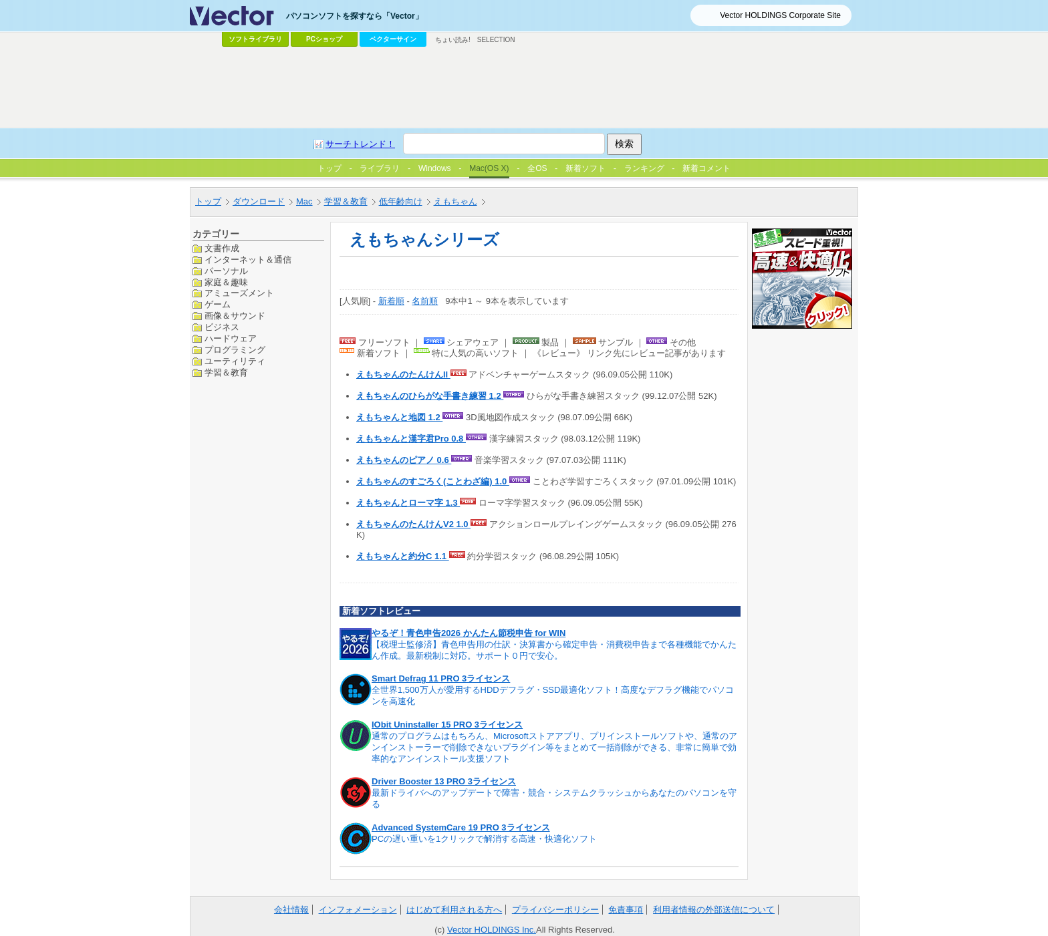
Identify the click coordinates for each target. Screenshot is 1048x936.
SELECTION (496, 39)
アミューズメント (239, 293)
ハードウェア (231, 338)
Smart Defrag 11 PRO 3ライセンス (441, 678)
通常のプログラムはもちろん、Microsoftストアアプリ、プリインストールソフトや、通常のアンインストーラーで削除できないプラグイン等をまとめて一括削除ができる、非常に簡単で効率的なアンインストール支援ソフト (554, 747)
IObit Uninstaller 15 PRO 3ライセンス (447, 725)
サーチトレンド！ (360, 144)
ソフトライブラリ (255, 39)
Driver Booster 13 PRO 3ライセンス (444, 781)
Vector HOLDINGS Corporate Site (780, 15)
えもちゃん (455, 201)
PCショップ (324, 39)
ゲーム (218, 304)
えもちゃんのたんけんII (403, 374)
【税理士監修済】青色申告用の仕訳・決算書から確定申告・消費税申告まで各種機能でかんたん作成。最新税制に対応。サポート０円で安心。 (554, 650)
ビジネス (222, 327)
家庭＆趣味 (226, 282)
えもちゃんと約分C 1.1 (402, 556)
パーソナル (226, 271)
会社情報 (291, 910)
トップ (208, 201)
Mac (304, 201)
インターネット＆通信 (248, 260)
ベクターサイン (393, 39)
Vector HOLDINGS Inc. (491, 930)
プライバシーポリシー (555, 910)
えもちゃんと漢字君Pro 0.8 (411, 439)
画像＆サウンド (235, 316)
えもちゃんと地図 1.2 (399, 417)
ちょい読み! (453, 39)
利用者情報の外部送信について (714, 910)
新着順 (391, 301)
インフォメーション (358, 910)
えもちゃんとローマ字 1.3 (408, 503)
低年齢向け (400, 201)
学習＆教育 (346, 201)
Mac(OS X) (489, 168)
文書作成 (222, 248)
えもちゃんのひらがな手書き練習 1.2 (429, 396)
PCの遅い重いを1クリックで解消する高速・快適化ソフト (484, 839)
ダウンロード (259, 201)
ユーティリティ (235, 361)
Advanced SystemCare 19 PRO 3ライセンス (461, 827)
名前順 (425, 301)
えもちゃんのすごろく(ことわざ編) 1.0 (432, 481)
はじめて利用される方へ (454, 910)
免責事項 (625, 910)
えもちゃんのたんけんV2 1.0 (413, 524)
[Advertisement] (524, 87)
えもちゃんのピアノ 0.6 (403, 460)
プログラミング (235, 350)
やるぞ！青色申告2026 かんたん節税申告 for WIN (468, 633)
